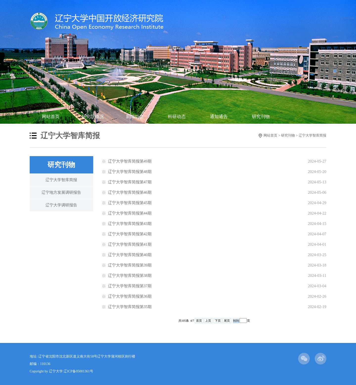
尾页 (227, 320)
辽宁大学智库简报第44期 (130, 213)
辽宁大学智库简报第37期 (130, 286)
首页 (199, 320)
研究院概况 (93, 116)
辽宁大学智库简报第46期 (130, 192)
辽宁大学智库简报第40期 (130, 255)
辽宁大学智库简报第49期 (130, 161)
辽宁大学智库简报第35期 (130, 307)
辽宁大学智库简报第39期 (130, 265)
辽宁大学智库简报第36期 (130, 296)
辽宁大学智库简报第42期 (130, 234)
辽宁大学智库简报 (312, 135)
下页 (218, 320)
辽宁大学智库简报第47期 (130, 182)
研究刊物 (261, 116)
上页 (208, 320)
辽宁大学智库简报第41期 (130, 244)
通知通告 (219, 116)
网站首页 (51, 116)
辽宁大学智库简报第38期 (130, 275)
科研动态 (177, 116)
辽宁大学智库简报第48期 (130, 171)
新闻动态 (135, 116)
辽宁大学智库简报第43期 (130, 223)
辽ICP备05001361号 (78, 371)
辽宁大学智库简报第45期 (130, 203)
